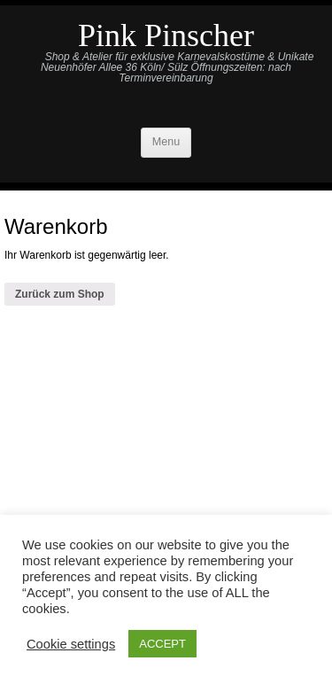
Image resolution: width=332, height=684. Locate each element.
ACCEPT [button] (162, 643)
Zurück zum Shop (59, 294)
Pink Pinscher (166, 35)
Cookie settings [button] (71, 644)
